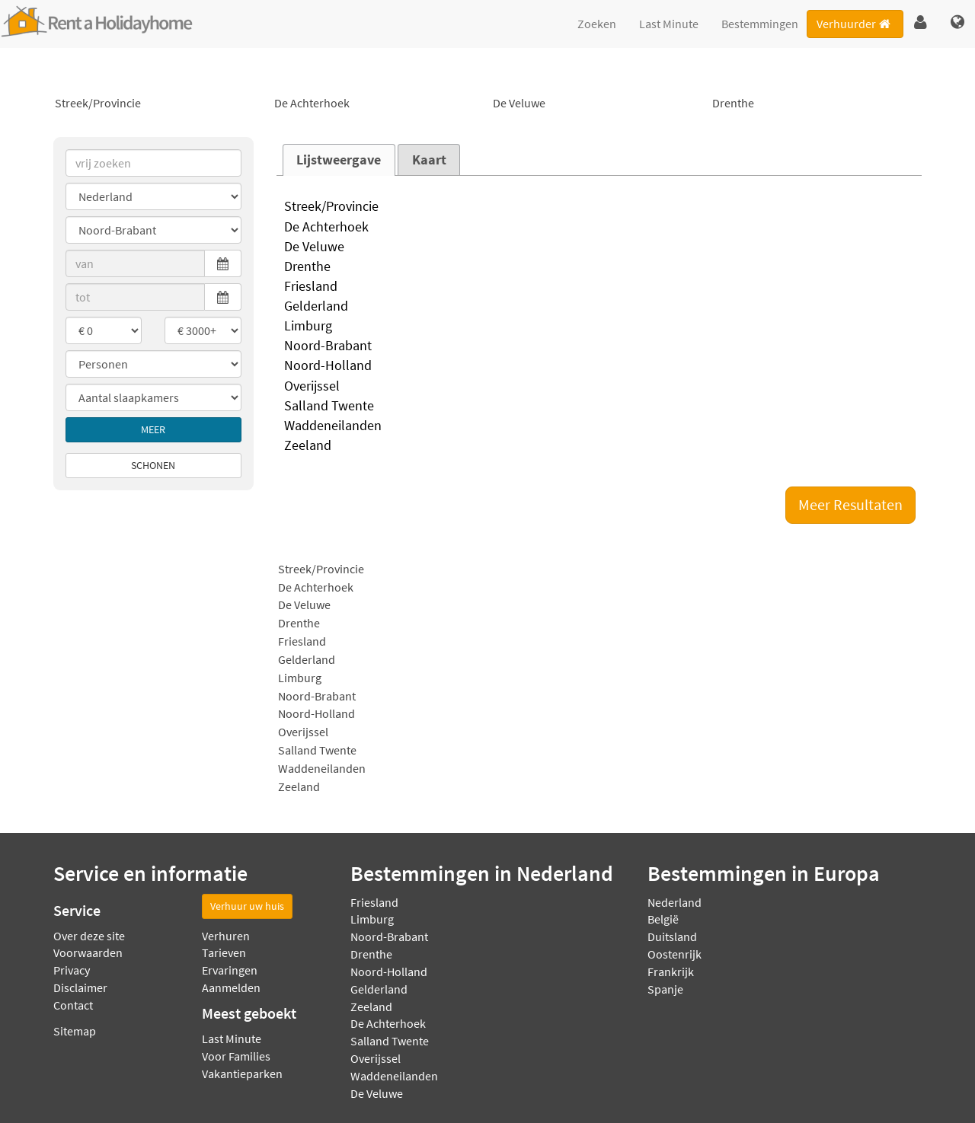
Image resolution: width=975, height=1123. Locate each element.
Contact (73, 1005)
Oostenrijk (674, 954)
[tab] (339, 160)
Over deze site (89, 935)
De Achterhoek (378, 103)
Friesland (599, 287)
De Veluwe (597, 103)
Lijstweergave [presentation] (338, 160)
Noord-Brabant (599, 346)
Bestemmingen (759, 23)
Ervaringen (229, 970)
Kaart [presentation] (429, 160)
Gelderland (599, 307)
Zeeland (599, 446)
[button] (920, 23)
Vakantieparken (242, 1073)
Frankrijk (670, 971)
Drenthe (816, 103)
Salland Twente (599, 406)
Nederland (674, 902)
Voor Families (236, 1056)
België (663, 919)
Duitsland (672, 936)
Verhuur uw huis (247, 906)
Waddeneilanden (599, 426)
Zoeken (596, 23)
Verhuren (226, 935)
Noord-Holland (599, 366)
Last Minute (668, 23)
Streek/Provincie (159, 103)
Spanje (665, 989)
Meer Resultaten (850, 504)
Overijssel (599, 387)
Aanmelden (231, 987)
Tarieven (224, 952)
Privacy (71, 970)
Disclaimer (80, 987)
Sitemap (74, 1030)
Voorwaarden (88, 952)
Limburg (599, 327)
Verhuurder (855, 23)
